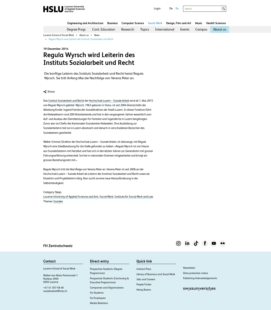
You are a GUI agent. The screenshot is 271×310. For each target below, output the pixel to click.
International (164, 29)
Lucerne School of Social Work (58, 35)
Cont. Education (103, 29)
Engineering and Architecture (85, 23)
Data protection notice (195, 273)
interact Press (143, 268)
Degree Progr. (76, 29)
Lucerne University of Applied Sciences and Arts (70, 196)
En (177, 8)
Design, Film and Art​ (178, 23)
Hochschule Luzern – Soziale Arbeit (109, 100)
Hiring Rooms (143, 289)
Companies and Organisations (107, 287)
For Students (97, 292)
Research (127, 29)
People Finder (143, 284)
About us (219, 29)
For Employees (98, 297)
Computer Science (133, 23)
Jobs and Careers (145, 279)
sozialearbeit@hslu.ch (55, 290)
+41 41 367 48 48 (53, 287)
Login (157, 8)
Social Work (155, 23)
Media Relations (99, 303)
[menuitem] (76, 29)
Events (184, 29)
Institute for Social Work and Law (133, 196)
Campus (201, 29)
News (97, 35)
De (171, 8)
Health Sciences (216, 23)
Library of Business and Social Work (155, 274)
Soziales (58, 201)
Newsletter (189, 267)
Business (112, 23)
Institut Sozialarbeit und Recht (66, 100)
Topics (144, 29)
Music (198, 23)
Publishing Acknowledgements (200, 278)
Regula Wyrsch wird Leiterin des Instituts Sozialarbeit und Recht (81, 39)
